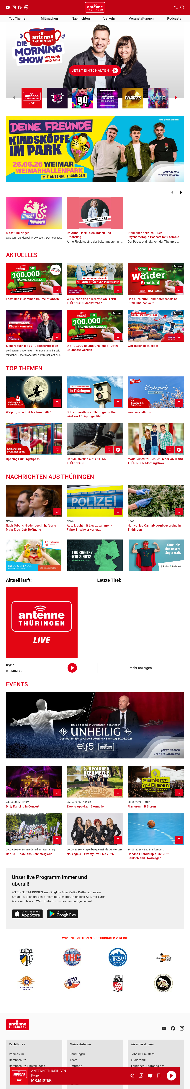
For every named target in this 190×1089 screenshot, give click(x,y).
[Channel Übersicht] (141, 1076)
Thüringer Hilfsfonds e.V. (147, 1066)
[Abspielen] (171, 1075)
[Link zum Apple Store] (27, 914)
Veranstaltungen (141, 18)
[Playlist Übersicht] (150, 1076)
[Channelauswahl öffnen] (182, 7)
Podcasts (174, 18)
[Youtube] (8, 7)
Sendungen (77, 1054)
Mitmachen (49, 18)
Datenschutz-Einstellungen (27, 1066)
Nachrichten (81, 18)
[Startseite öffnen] (95, 7)
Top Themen (18, 18)
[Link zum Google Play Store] (62, 914)
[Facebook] (20, 7)
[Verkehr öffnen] (26, 7)
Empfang (76, 1066)
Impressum (16, 1054)
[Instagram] (14, 7)
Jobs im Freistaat (142, 1054)
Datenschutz (17, 1060)
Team (73, 1060)
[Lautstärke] (132, 1076)
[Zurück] (172, 192)
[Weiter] (181, 192)
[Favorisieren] (159, 1076)
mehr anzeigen (141, 668)
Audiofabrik (138, 1060)
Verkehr (109, 18)
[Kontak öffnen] (176, 7)
